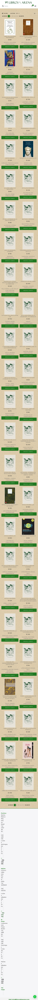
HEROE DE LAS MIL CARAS (28, 281)
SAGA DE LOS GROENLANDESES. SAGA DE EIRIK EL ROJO (10, 663)
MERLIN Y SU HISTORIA (28, 377)
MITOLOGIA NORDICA (28, 188)
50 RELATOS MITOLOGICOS (28, 535)
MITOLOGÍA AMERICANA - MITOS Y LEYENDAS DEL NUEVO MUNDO (10, 697)
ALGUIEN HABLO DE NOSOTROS (10, 188)
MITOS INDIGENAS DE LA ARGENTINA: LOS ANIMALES (28, 316)
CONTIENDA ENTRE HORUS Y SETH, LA (28, 251)
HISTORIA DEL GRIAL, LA (28, 97)
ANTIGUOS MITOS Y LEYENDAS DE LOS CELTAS (9, 378)
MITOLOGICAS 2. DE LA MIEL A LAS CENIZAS (28, 37)
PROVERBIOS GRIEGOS (9, 408)
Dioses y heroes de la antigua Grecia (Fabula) (10, 98)
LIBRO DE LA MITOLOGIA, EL (10, 790)
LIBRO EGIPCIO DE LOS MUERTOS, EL (28, 760)
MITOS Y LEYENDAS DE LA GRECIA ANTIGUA (10, 219)
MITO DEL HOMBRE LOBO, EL (28, 346)
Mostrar (12, 13)
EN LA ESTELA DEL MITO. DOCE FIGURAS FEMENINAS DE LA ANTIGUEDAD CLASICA (28, 600)
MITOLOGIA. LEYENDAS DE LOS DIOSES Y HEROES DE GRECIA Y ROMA (28, 474)
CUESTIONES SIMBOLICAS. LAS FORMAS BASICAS (9, 347)
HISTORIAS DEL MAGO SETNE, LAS (10, 316)
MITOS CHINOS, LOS (10, 535)
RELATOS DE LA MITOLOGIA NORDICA (28, 729)
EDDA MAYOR (10, 67)
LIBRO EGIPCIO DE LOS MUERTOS (9, 729)
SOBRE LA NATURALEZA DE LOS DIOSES (28, 696)
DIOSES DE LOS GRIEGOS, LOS (28, 158)
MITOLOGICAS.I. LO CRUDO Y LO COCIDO (10, 505)
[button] (35, 13)
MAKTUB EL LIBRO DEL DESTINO (28, 409)
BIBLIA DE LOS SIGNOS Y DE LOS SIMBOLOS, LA (28, 631)
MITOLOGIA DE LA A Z (10, 440)
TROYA (10, 128)
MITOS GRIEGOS (9, 158)
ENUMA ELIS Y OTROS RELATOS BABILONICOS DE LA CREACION (10, 283)
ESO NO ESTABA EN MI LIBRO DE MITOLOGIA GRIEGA (10, 566)
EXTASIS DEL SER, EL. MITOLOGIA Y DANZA (10, 473)
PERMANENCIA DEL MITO (28, 128)
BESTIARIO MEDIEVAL (28, 219)
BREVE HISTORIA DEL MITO (28, 790)
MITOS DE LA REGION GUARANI (28, 566)
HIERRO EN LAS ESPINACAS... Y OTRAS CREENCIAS (10, 760)
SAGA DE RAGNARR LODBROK (9, 251)
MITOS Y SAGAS (28, 67)
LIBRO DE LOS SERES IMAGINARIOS (10, 37)
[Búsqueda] (3, 6)
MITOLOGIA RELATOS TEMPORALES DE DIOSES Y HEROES (28, 441)
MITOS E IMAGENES (9, 598)
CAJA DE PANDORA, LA (9, 631)
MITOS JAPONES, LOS (28, 504)
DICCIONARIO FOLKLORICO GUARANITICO (28, 662)
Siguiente (21, 16)
